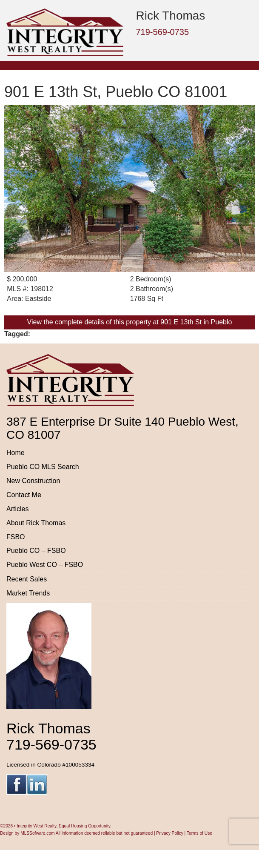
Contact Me (23, 494)
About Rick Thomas (35, 523)
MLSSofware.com (37, 833)
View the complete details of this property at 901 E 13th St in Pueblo (129, 322)
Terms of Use (199, 833)
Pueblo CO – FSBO (36, 550)
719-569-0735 (162, 32)
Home (15, 452)
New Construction (33, 480)
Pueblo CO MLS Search (42, 466)
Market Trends (28, 593)
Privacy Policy (169, 833)
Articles (17, 508)
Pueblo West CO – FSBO (44, 564)
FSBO (15, 537)
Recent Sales (26, 579)
